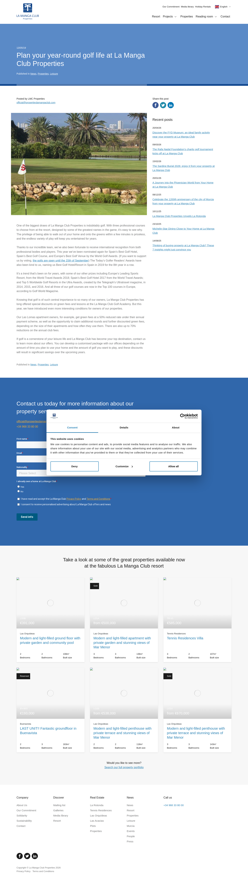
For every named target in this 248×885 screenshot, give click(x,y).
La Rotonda (97, 805)
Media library (187, 6)
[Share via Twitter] (163, 105)
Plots (93, 825)
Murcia (131, 825)
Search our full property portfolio (124, 767)
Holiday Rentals (203, 6)
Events (131, 831)
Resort (156, 16)
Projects (170, 17)
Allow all (173, 466)
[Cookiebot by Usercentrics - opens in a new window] (183, 416)
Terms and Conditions (43, 871)
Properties (186, 16)
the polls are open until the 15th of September (61, 260)
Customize (124, 466)
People (131, 836)
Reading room (207, 17)
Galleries (58, 810)
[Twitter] (27, 856)
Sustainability (24, 820)
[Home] (28, 11)
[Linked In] (35, 856)
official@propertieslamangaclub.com (36, 102)
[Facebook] (20, 856)
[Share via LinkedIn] (171, 105)
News (33, 73)
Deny (74, 466)
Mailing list (59, 805)
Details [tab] (124, 427)
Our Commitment (170, 6)
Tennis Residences (101, 810)
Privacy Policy (23, 871)
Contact (225, 16)
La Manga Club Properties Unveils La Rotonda (179, 216)
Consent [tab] (72, 427)
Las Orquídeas (98, 815)
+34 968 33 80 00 (27, 426)
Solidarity (22, 815)
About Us (22, 805)
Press (130, 841)
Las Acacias (97, 820)
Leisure (54, 73)
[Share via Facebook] (155, 105)
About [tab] (175, 427)
